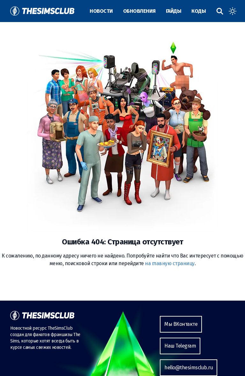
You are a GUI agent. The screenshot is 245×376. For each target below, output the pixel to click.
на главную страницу (170, 263)
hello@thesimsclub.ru (188, 367)
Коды (198, 11)
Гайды (174, 11)
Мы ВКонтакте (180, 324)
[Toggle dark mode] (232, 11)
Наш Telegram (180, 346)
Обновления (139, 11)
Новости (101, 11)
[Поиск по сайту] (220, 11)
